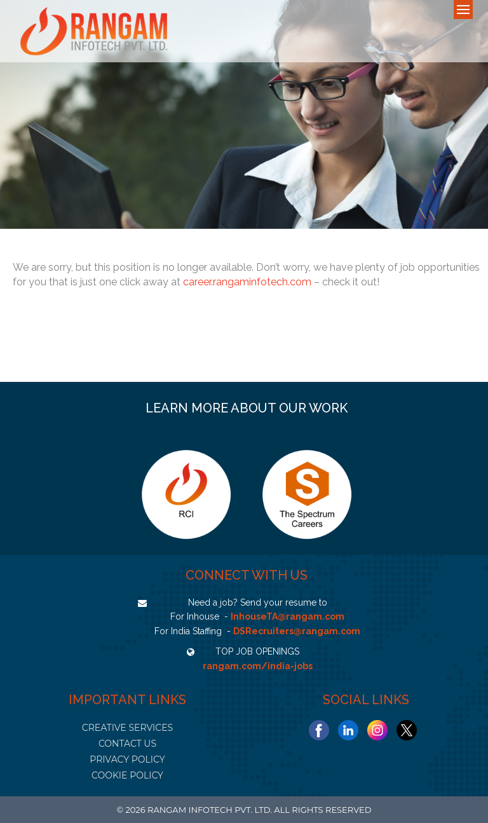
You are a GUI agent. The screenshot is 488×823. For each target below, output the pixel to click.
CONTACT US (127, 743)
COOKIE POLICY (127, 775)
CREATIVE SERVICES (127, 727)
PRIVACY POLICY (127, 759)
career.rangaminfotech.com (247, 282)
